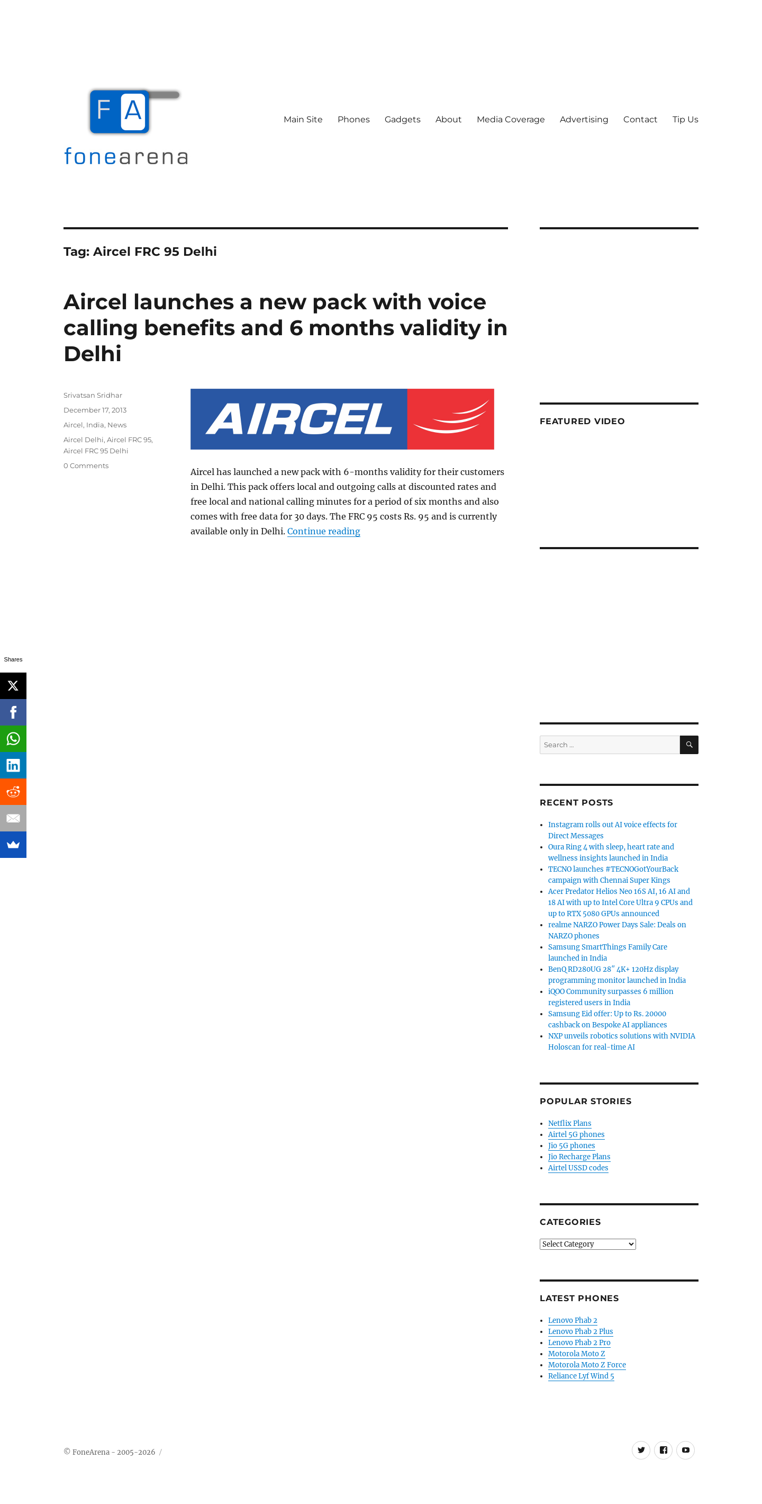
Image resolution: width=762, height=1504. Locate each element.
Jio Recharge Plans (579, 1156)
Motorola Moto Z (576, 1353)
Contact (640, 119)
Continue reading (323, 531)
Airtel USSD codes (578, 1167)
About (449, 119)
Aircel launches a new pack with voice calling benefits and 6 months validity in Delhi (286, 327)
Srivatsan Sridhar (93, 395)
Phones (354, 119)
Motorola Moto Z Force (587, 1364)
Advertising (584, 119)
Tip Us (685, 119)
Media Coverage (511, 119)
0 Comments (86, 465)
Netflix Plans (570, 1123)
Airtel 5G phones (576, 1134)
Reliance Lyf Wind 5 (581, 1376)
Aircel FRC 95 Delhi (96, 450)
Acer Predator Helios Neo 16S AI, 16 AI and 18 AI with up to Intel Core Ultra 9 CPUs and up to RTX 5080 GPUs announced (620, 902)
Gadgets (403, 119)
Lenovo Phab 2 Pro (579, 1342)
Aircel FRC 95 (129, 439)
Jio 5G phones (571, 1145)
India (95, 424)
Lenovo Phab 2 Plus (580, 1331)
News (116, 424)
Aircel (73, 424)
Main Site (303, 119)
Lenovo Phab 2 (572, 1320)
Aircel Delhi (84, 439)
